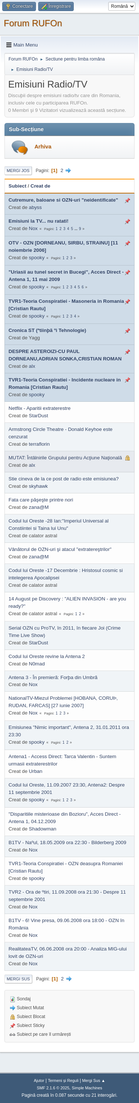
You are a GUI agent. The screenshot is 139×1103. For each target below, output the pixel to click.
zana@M (39, 507)
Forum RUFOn (33, 23)
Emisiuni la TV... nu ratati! (39, 221)
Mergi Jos (18, 170)
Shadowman (42, 829)
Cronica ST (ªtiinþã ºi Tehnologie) (47, 330)
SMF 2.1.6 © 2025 (53, 1088)
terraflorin (39, 444)
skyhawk (38, 486)
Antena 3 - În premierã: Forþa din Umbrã (53, 677)
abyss (35, 207)
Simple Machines (87, 1088)
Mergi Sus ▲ (93, 1080)
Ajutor (39, 1080)
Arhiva (43, 147)
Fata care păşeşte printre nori (41, 500)
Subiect (17, 186)
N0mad (37, 664)
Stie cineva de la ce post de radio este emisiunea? (64, 479)
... (77, 229)
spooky (36, 257)
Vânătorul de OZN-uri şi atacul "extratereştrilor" (60, 549)
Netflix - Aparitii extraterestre (39, 408)
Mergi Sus (18, 979)
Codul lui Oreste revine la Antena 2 (47, 656)
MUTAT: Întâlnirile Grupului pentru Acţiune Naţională (65, 457)
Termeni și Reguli (63, 1080)
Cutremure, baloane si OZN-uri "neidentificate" (63, 200)
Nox (33, 228)
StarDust (38, 415)
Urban (35, 771)
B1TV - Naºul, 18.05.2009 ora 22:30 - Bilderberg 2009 (67, 842)
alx (32, 366)
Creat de (40, 186)
